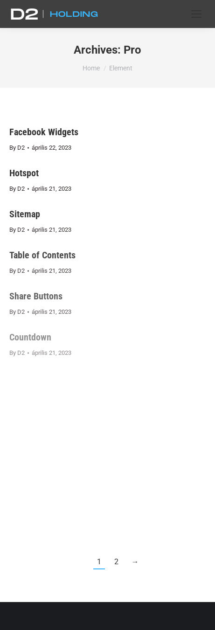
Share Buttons (35, 296)
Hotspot (24, 173)
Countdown (30, 337)
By (17, 147)
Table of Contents (42, 255)
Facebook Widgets (43, 132)
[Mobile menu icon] (196, 14)
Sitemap (24, 214)
